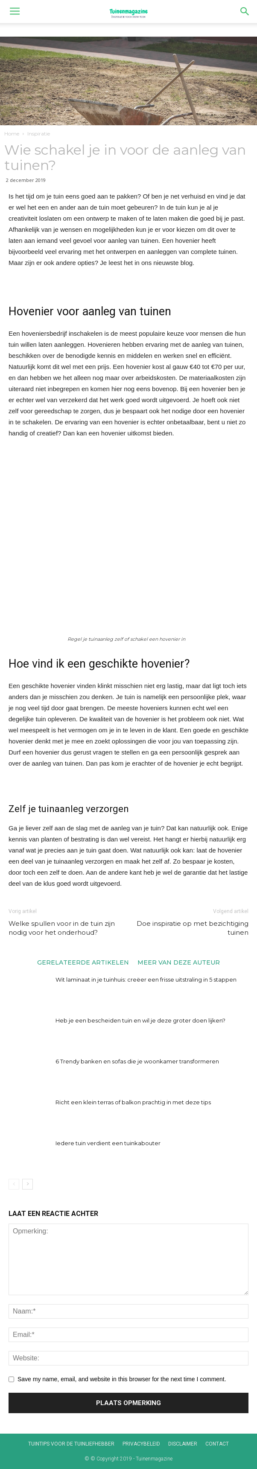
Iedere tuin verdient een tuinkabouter (108, 1143)
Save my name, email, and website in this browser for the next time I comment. (122, 1379)
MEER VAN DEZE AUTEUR (178, 962)
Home (11, 133)
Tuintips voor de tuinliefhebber (71, 1444)
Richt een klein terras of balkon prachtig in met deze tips (133, 1102)
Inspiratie (38, 133)
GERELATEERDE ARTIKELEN (83, 962)
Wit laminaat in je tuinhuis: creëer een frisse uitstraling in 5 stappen (146, 979)
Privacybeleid (141, 1444)
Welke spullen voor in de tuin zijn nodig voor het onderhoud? (62, 927)
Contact (217, 1444)
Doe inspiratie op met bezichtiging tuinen (192, 927)
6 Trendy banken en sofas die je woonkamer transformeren (137, 1061)
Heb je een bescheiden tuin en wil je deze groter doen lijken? (140, 1020)
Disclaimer (182, 1444)
